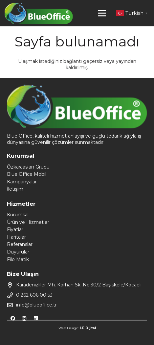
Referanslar (20, 244)
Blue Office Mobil (26, 174)
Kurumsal (18, 215)
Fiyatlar (15, 229)
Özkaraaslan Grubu (28, 167)
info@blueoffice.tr (36, 305)
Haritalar (16, 237)
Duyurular (18, 252)
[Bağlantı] (39, 13)
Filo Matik (18, 259)
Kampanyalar (22, 182)
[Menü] (102, 13)
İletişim (15, 189)
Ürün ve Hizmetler (28, 222)
